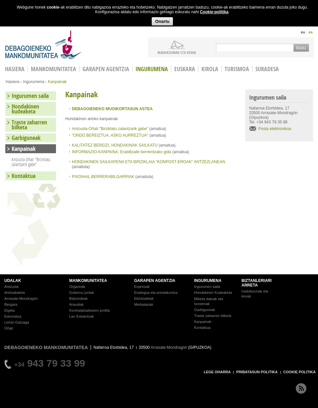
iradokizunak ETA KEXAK (176, 52)
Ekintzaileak (144, 298)
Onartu (162, 21)
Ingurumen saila (30, 96)
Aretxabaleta (14, 293)
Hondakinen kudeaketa (25, 108)
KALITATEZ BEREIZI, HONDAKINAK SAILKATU (115, 145)
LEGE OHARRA (217, 372)
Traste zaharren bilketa (29, 124)
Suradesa (267, 69)
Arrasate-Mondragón (21, 298)
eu (303, 32)
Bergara (10, 304)
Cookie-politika (214, 12)
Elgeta (9, 310)
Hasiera (12, 81)
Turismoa (237, 69)
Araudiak (76, 304)
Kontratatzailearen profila (89, 310)
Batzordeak (78, 298)
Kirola (209, 69)
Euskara (184, 69)
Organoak (77, 287)
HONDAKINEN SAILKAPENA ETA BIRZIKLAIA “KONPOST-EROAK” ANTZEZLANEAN (148, 161)
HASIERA (15, 69)
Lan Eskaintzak (81, 316)
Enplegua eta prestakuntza (156, 293)
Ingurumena (151, 69)
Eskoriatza (12, 316)
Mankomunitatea (53, 69)
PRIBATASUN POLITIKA (257, 372)
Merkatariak (143, 304)
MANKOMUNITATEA (88, 280)
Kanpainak (23, 149)
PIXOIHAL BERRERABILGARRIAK (103, 176)
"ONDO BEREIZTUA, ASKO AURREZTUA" (110, 135)
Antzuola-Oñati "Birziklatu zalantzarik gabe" (110, 128)
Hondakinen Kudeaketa (213, 293)
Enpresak (141, 287)
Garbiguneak (26, 138)
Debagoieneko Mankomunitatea (43, 45)
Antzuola (11, 287)
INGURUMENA (208, 280)
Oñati (8, 328)
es (311, 32)
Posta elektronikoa (274, 128)
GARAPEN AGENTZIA (154, 280)
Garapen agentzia (105, 69)
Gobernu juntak (81, 293)
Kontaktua (23, 176)
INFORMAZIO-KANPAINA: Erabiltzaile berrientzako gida (121, 152)
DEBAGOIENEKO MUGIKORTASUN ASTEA (112, 109)
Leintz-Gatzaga (16, 322)
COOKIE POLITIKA (299, 372)
